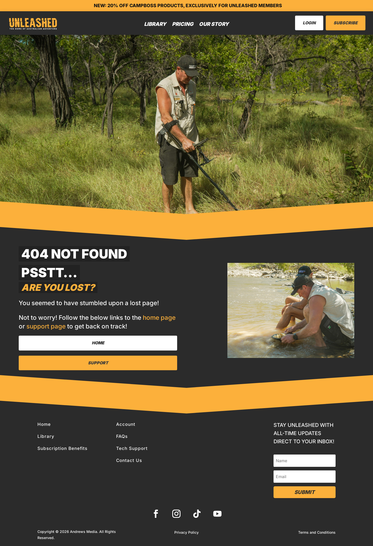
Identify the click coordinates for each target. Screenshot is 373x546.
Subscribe (346, 22)
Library (155, 24)
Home (98, 342)
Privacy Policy (186, 532)
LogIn (309, 22)
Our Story (214, 24)
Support (98, 362)
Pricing (182, 24)
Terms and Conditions (317, 532)
